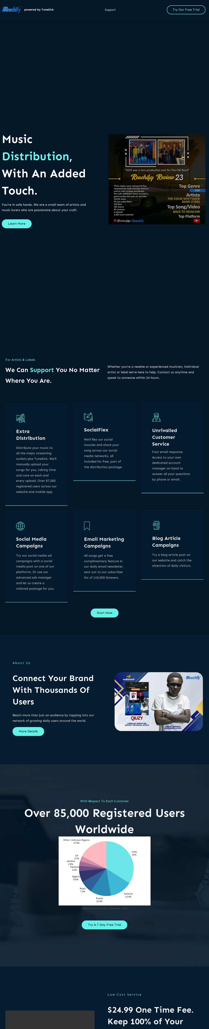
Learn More (16, 227)
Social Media (31, 572)
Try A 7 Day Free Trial (104, 928)
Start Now (104, 616)
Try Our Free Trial (186, 10)
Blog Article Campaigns (166, 567)
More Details (28, 735)
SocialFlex (96, 459)
